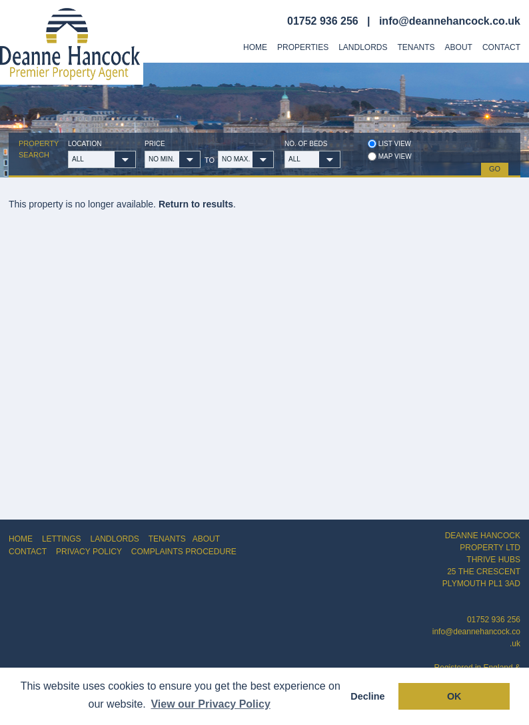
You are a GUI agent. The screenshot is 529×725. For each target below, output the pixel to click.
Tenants (416, 47)
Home (255, 47)
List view (389, 143)
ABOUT (206, 539)
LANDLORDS (114, 539)
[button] (125, 159)
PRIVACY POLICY (89, 551)
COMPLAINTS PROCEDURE (184, 551)
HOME (21, 539)
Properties (302, 47)
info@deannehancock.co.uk (449, 21)
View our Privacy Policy (210, 704)
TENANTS (167, 539)
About (458, 47)
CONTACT (28, 551)
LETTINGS (61, 539)
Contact (501, 47)
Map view (390, 156)
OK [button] (454, 696)
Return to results (196, 204)
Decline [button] (367, 696)
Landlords (362, 47)
